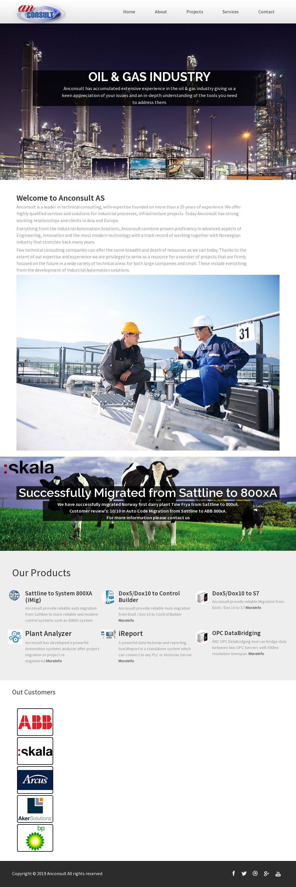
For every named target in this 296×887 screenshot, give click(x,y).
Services (231, 11)
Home (129, 11)
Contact (266, 11)
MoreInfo (126, 620)
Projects (194, 11)
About (161, 11)
